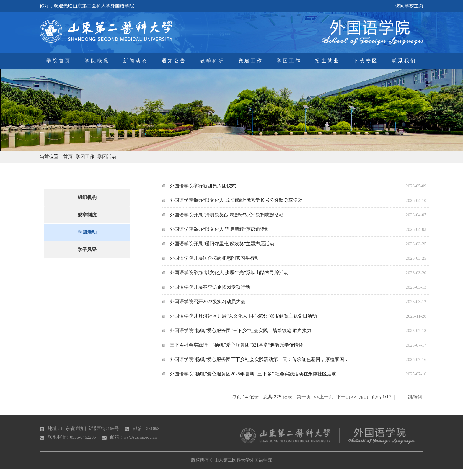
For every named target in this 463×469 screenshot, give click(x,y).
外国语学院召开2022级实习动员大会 (207, 301)
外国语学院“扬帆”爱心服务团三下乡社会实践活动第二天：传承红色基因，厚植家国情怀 (261, 359)
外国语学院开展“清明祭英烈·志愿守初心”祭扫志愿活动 (227, 214)
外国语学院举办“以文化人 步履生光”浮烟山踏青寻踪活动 (229, 272)
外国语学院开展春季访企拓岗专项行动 (210, 287)
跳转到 (415, 396)
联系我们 (404, 60)
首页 (68, 156)
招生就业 (327, 60)
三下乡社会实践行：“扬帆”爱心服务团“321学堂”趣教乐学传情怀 (236, 344)
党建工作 (250, 60)
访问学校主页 (409, 5)
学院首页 (58, 60)
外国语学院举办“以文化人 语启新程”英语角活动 (220, 229)
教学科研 (212, 60)
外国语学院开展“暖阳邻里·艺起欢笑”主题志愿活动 (222, 243)
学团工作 (289, 60)
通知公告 (174, 60)
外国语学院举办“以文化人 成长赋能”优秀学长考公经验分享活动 (236, 200)
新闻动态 (135, 60)
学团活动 (106, 156)
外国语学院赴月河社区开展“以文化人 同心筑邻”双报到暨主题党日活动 (243, 315)
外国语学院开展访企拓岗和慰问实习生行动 (215, 258)
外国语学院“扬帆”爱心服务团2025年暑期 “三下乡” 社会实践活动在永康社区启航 (253, 373)
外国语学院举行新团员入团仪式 (203, 185)
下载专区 (365, 60)
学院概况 (97, 60)
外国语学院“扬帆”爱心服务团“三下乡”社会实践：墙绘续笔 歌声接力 (241, 330)
